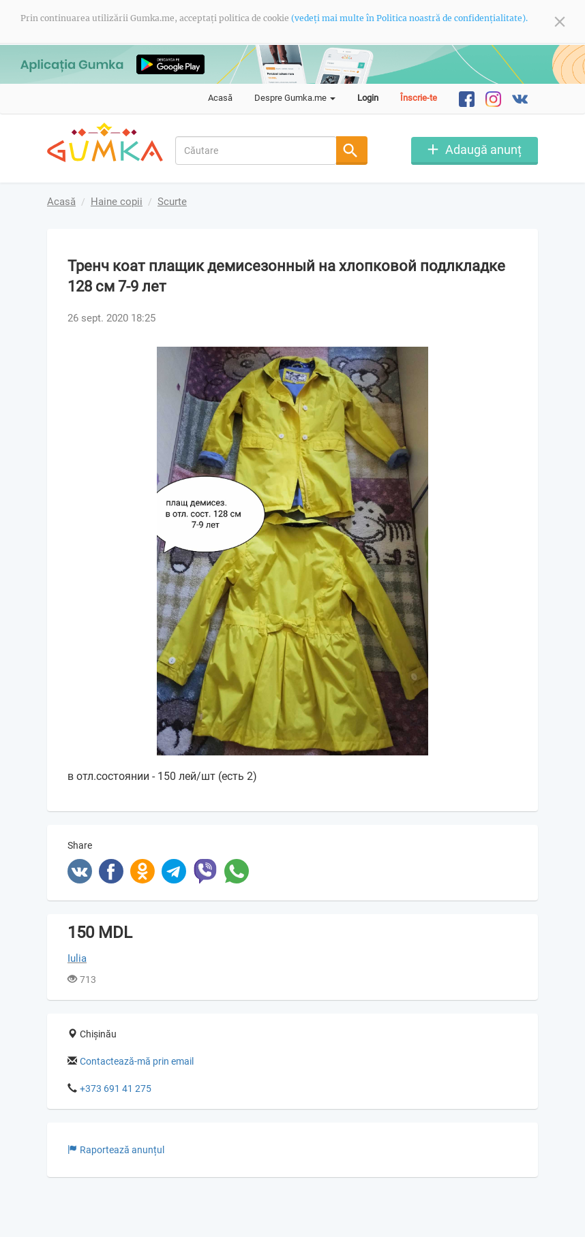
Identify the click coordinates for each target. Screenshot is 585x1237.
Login (367, 98)
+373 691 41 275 (115, 1088)
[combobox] (256, 150)
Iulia (77, 958)
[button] (505, 359)
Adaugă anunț (483, 149)
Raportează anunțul (116, 1149)
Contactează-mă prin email (137, 1061)
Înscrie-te (418, 98)
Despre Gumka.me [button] (294, 98)
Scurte (172, 201)
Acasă (220, 98)
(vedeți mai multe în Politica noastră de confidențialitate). (409, 18)
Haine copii (116, 201)
